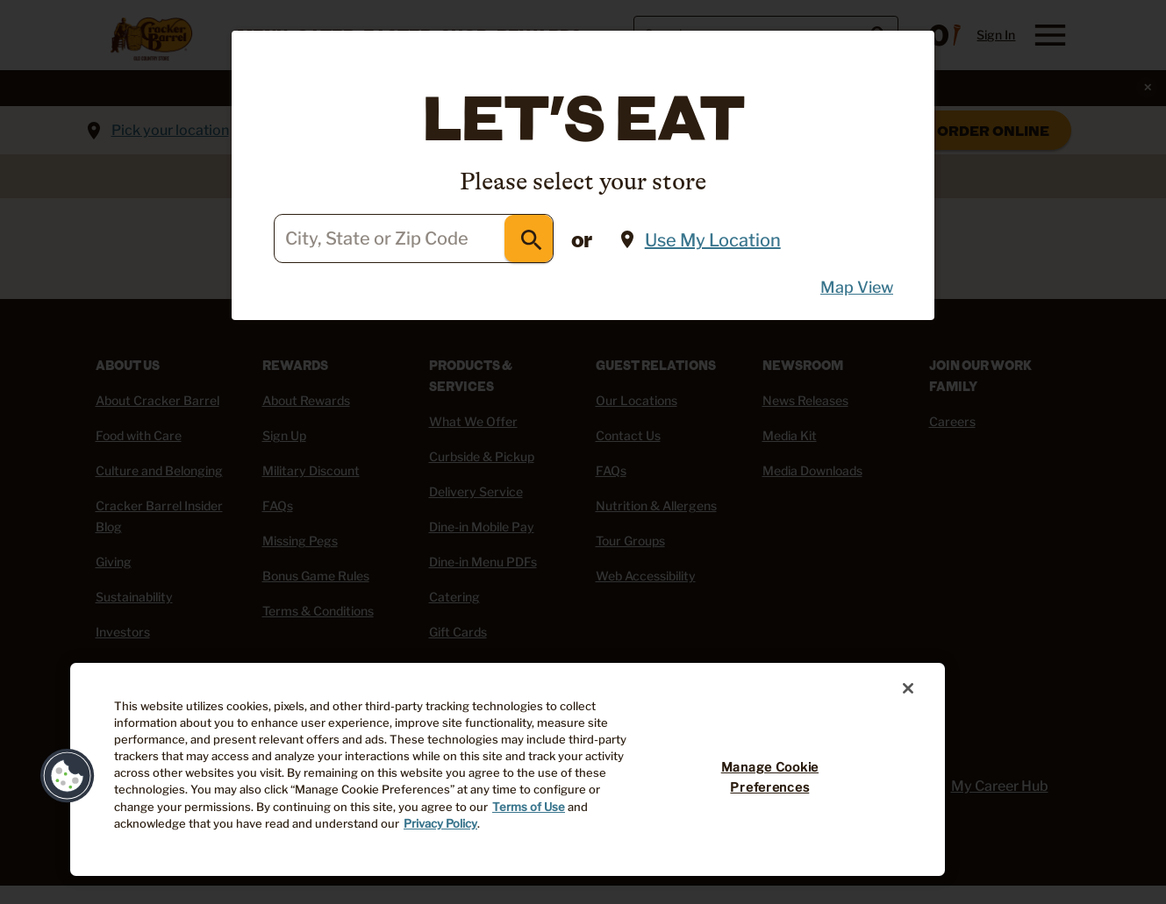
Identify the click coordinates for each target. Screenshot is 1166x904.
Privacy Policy (440, 823)
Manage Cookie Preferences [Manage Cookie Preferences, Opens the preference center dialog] (770, 777)
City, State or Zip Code (377, 239)
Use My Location (713, 240)
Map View (856, 287)
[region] (507, 770)
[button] (67, 776)
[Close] (908, 688)
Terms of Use (528, 807)
